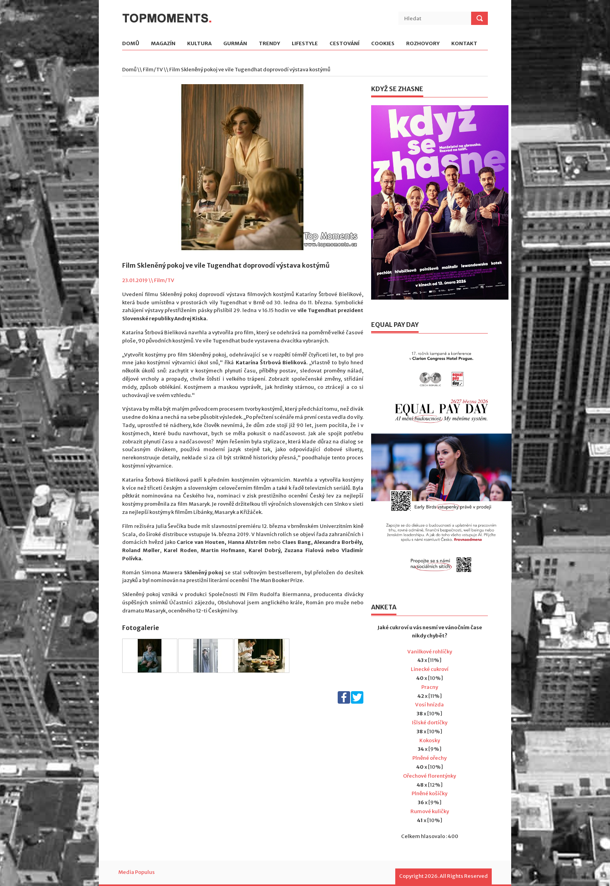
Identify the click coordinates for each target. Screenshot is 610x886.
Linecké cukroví (430, 669)
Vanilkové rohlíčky (429, 651)
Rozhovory (423, 44)
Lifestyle (305, 44)
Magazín (163, 44)
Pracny (429, 687)
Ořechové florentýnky (429, 776)
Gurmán (235, 44)
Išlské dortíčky (429, 722)
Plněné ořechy (429, 758)
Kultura (199, 44)
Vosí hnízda (429, 704)
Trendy (269, 44)
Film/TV (153, 69)
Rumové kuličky (429, 811)
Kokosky (429, 740)
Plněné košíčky (429, 793)
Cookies (382, 44)
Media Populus (136, 872)
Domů (130, 44)
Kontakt (464, 44)
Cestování (344, 44)
